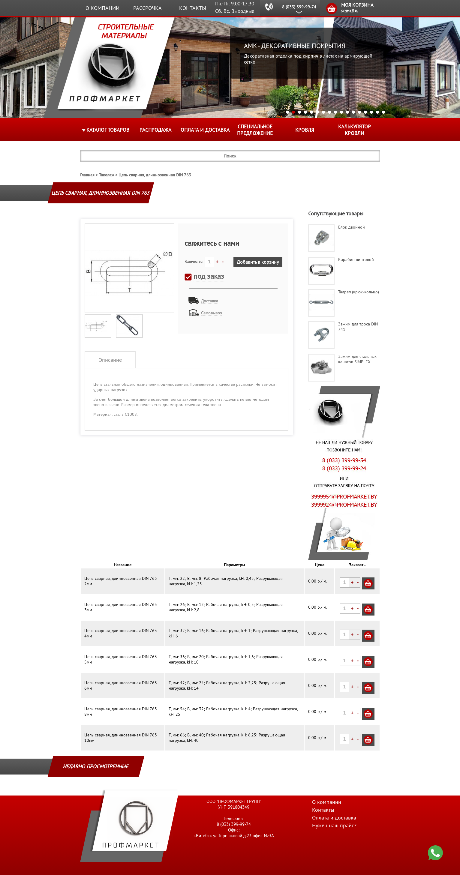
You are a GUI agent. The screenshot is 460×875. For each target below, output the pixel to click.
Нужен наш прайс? (334, 825)
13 (359, 112)
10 (341, 112)
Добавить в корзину (258, 262)
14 (365, 112)
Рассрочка (147, 7)
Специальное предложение (255, 129)
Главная (87, 175)
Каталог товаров (107, 130)
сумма (349, 10)
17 (383, 112)
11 (347, 112)
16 (377, 112)
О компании (102, 7)
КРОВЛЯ (304, 130)
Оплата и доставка (205, 130)
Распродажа (155, 130)
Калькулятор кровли (354, 129)
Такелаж (106, 175)
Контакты (192, 7)
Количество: (194, 261)
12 (353, 112)
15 (371, 112)
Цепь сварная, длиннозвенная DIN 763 (155, 175)
